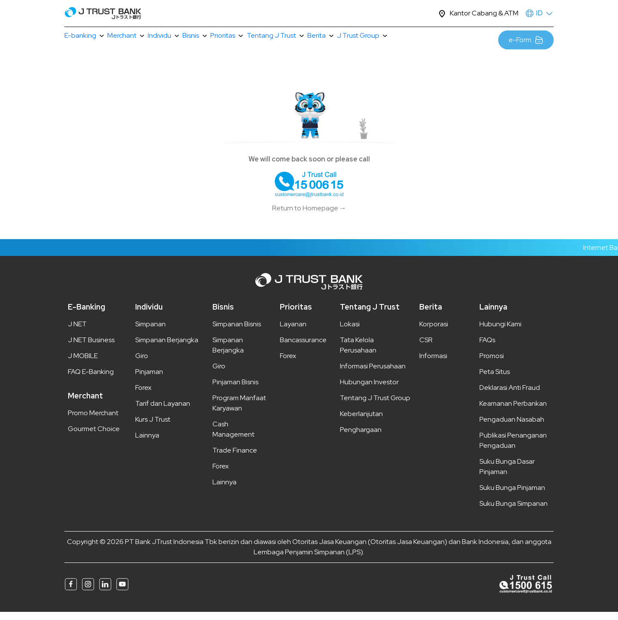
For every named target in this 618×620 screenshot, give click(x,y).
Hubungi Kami (500, 332)
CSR (426, 348)
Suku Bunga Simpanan (513, 511)
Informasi (433, 363)
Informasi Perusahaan (373, 374)
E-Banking (86, 315)
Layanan (293, 332)
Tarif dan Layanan (162, 411)
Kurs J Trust (152, 427)
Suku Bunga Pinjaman (512, 495)
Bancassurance (303, 348)
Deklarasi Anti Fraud (509, 395)
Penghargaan (361, 437)
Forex (143, 395)
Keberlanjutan (361, 421)
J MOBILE (83, 363)
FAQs (487, 348)
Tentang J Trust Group (375, 405)
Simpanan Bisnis (236, 332)
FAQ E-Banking (91, 379)
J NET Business (91, 348)
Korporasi (433, 332)
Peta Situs (494, 379)
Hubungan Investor (369, 390)
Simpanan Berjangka (166, 348)
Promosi (491, 363)
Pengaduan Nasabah (511, 427)
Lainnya (147, 443)
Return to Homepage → (309, 216)
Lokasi (350, 332)
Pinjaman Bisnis (235, 390)
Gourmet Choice (94, 436)
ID (539, 13)
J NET (77, 332)
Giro (141, 363)
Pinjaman (149, 379)
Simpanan (150, 332)
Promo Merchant (93, 420)
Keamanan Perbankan (513, 411)
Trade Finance (234, 458)
